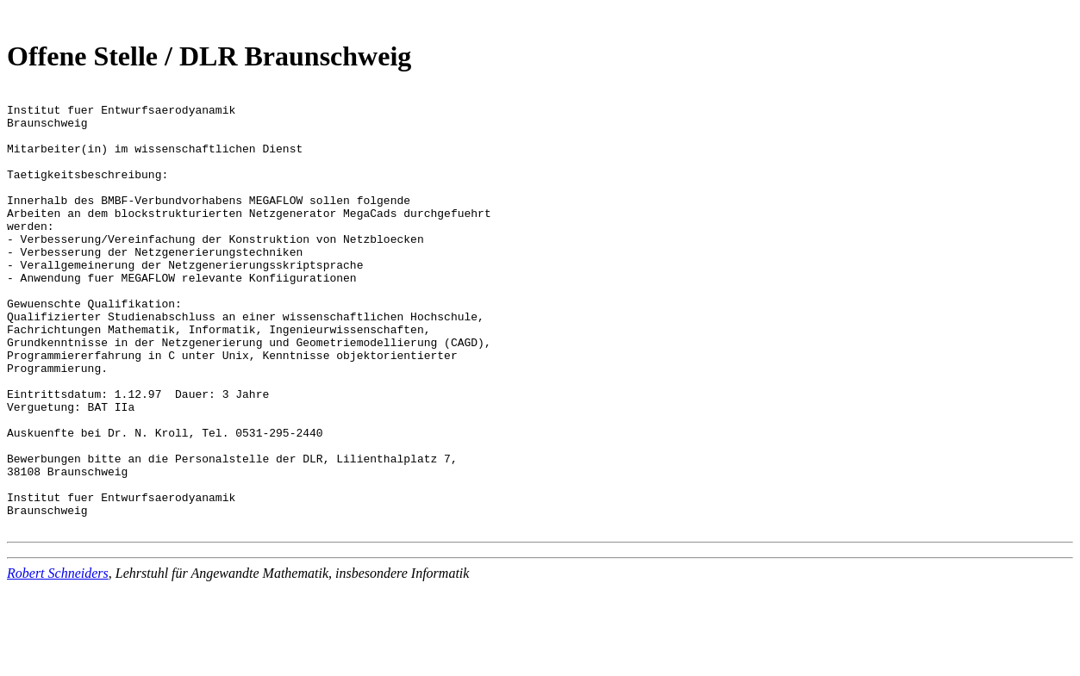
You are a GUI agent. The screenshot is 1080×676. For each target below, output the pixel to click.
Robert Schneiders (58, 661)
